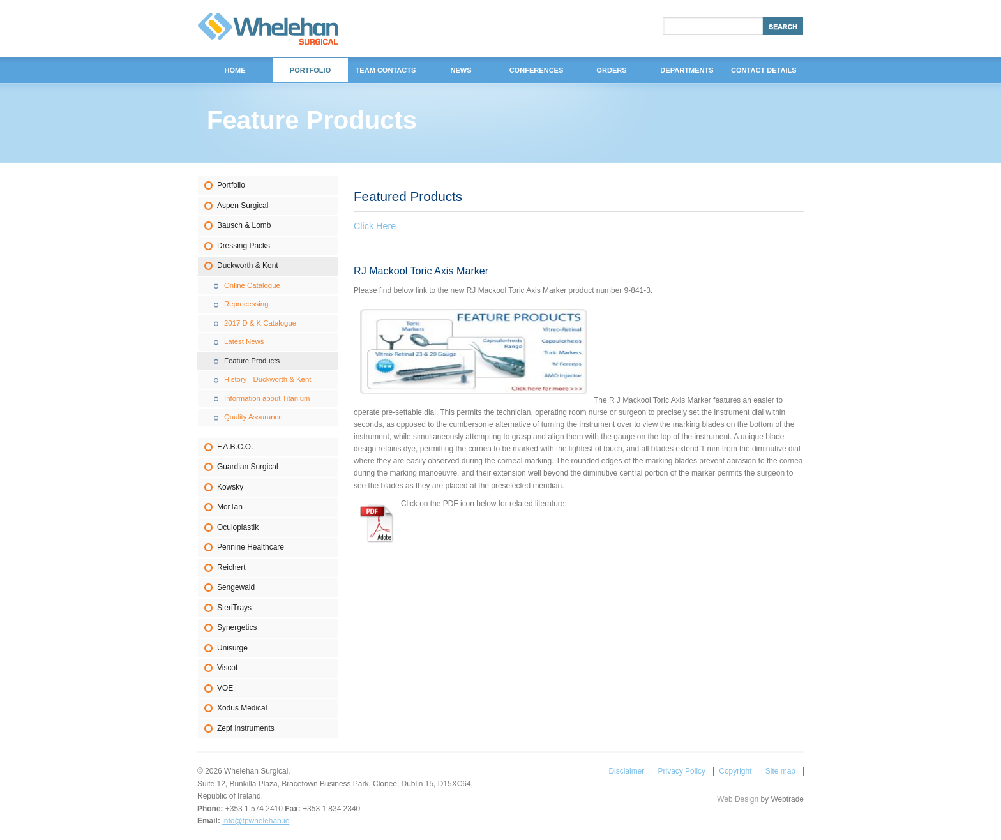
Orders (611, 70)
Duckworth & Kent (247, 265)
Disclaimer (626, 771)
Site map (780, 771)
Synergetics (237, 627)
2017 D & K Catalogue (260, 323)
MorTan (230, 506)
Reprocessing (246, 304)
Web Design (737, 799)
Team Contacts (386, 70)
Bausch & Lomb (244, 225)
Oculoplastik (238, 527)
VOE (225, 688)
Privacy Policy (681, 771)
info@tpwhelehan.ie (255, 820)
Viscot (227, 667)
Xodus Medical (242, 707)
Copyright (735, 771)
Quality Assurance (253, 417)
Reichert (231, 567)
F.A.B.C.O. (235, 446)
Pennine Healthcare (250, 547)
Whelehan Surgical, (268, 29)
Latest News (244, 341)
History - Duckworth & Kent (267, 379)
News (460, 70)
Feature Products (252, 360)
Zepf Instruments (246, 728)
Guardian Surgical (247, 466)
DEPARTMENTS (686, 70)
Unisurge (232, 647)
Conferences (536, 70)
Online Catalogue (252, 285)
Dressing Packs (243, 245)
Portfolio (231, 185)
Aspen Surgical (242, 205)
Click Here (375, 226)
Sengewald (236, 587)
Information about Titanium (267, 398)
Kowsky (230, 487)
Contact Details (764, 70)
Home (234, 70)
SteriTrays (234, 607)
